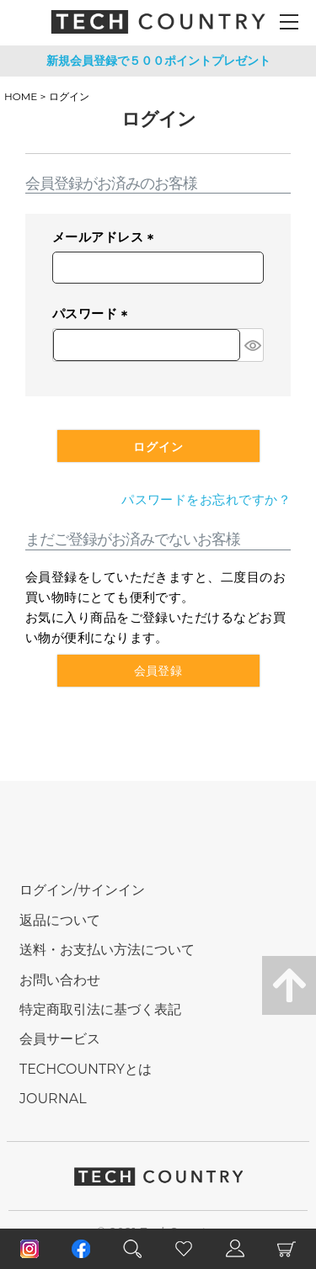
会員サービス (59, 1039)
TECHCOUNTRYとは (85, 1069)
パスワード (93, 314)
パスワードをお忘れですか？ (206, 499)
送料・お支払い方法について (107, 950)
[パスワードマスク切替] (251, 345)
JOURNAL (53, 1099)
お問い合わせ (59, 980)
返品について (59, 920)
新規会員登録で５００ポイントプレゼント (158, 60)
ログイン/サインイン (82, 890)
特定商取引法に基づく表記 (100, 1009)
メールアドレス (106, 238)
